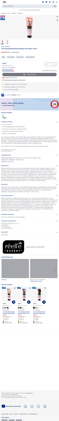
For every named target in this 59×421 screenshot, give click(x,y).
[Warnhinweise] (29, 166)
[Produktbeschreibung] (29, 122)
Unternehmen (5, 414)
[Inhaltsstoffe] (29, 184)
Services (16, 414)
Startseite (4, 13)
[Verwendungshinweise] (29, 196)
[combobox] (29, 6)
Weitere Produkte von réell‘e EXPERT (23, 247)
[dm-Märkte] (43, 2)
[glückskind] (5, 420)
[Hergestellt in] (29, 232)
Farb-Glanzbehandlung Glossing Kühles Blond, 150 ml (9, 313)
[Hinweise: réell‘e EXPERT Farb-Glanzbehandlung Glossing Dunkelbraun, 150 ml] (36, 319)
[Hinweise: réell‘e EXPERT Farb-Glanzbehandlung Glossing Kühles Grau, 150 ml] (21, 319)
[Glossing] (15, 270)
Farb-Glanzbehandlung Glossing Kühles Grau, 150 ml (24, 313)
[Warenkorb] (53, 2)
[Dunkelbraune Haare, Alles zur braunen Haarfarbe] (44, 270)
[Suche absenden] (54, 6)
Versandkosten (29, 393)
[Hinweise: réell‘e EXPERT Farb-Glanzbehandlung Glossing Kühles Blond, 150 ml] (5, 319)
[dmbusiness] (12, 420)
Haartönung (20, 13)
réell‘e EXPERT (5, 46)
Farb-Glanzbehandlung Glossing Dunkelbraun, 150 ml (39, 313)
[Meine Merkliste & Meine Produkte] (46, 2)
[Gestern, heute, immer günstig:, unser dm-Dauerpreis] (29, 104)
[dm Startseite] (4, 2)
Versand (13, 67)
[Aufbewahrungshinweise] (29, 214)
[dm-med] (19, 420)
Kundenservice (23, 414)
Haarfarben (13, 13)
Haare (8, 13)
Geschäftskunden (33, 414)
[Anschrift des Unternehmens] (29, 221)
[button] (56, 2)
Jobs (11, 414)
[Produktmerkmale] (29, 155)
